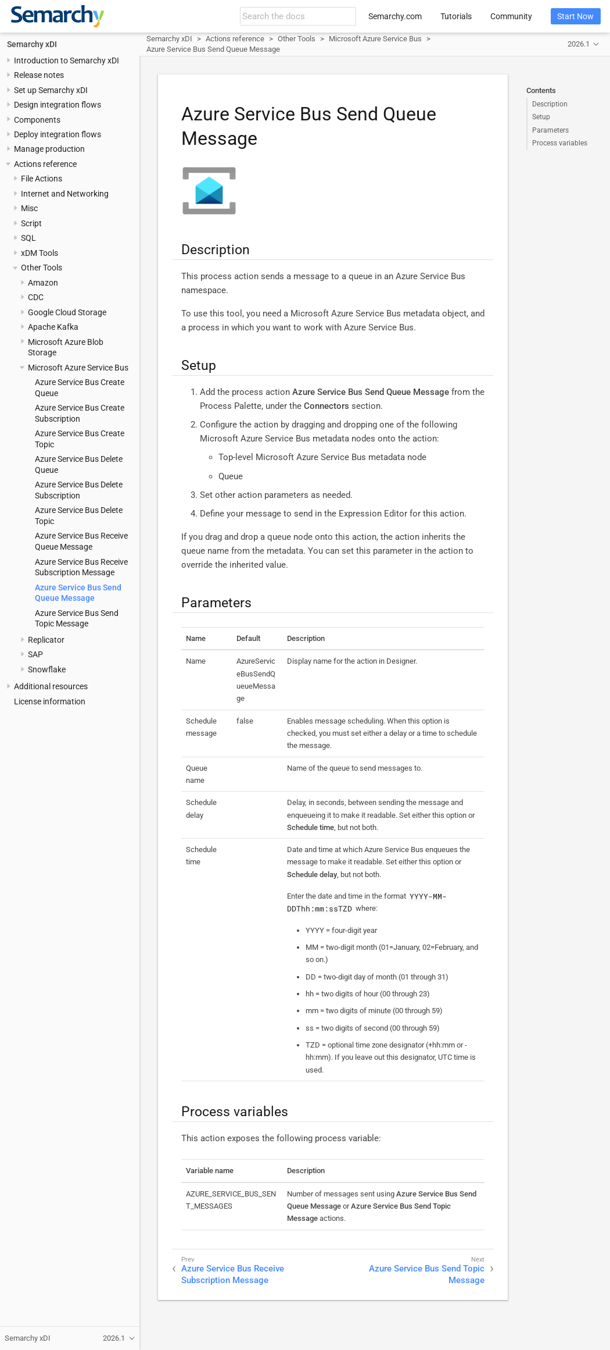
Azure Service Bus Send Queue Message (213, 49)
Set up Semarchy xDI (51, 90)
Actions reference (45, 164)
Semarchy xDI (32, 44)
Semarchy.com (395, 16)
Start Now (575, 16)
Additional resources (51, 686)
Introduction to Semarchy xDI (66, 60)
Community (511, 16)
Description (550, 104)
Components (37, 119)
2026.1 (579, 44)
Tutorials (456, 16)
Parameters (550, 130)
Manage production (49, 149)
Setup (541, 117)
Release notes (39, 75)
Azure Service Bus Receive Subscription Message (232, 1274)
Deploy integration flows (57, 134)
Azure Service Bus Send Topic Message (427, 1274)
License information (49, 701)
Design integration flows (57, 104)
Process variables (559, 143)
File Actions (41, 178)
